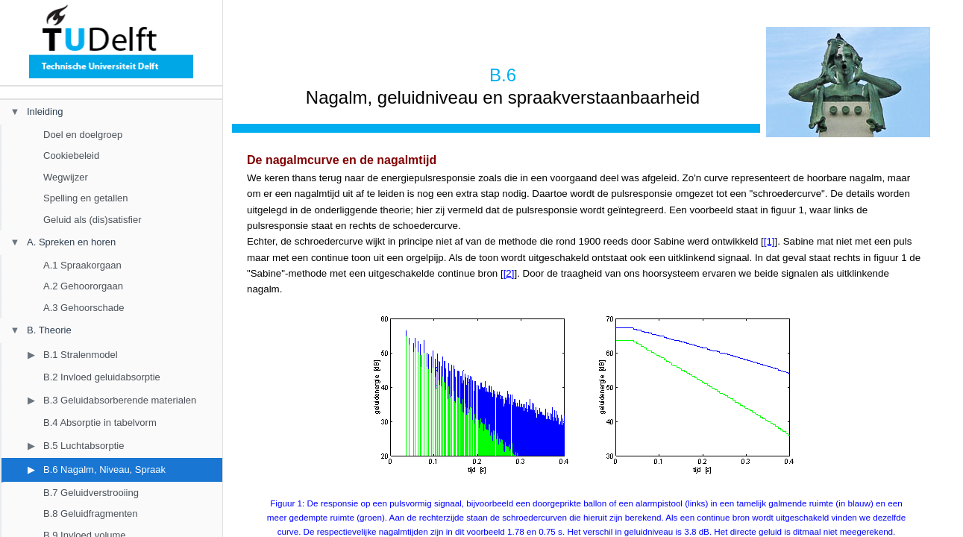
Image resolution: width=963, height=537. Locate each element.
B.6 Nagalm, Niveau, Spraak (104, 469)
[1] (769, 241)
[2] (509, 273)
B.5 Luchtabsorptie (83, 445)
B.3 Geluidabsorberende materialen (119, 400)
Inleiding (45, 111)
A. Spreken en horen (71, 242)
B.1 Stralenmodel (80, 354)
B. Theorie (49, 330)
